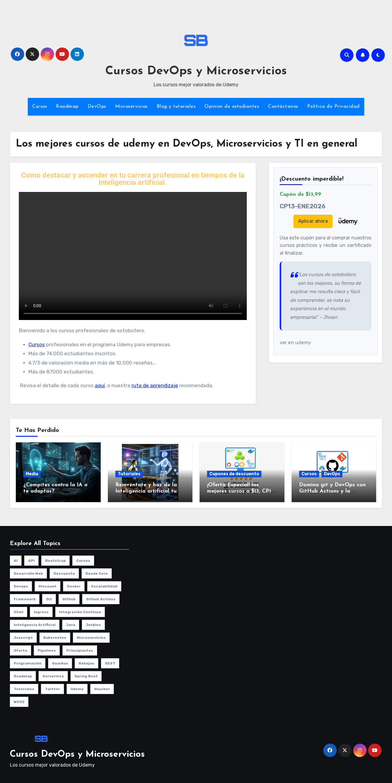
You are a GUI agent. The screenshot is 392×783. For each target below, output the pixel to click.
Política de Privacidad (333, 106)
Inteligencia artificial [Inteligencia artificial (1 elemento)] (35, 625)
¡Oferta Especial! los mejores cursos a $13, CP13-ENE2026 (241, 491)
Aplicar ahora (313, 221)
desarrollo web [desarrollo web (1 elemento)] (28, 573)
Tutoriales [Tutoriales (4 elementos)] (24, 689)
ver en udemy (295, 342)
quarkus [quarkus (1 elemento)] (60, 663)
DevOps (97, 106)
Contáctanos (283, 106)
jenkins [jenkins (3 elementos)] (93, 625)
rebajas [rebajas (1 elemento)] (86, 663)
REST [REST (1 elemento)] (110, 663)
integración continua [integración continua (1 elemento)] (80, 612)
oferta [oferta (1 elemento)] (20, 650)
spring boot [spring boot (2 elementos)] (86, 676)
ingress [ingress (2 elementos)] (41, 612)
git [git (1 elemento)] (49, 599)
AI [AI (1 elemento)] (16, 561)
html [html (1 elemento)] (18, 612)
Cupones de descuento (234, 473)
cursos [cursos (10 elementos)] (83, 561)
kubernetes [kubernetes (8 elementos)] (54, 638)
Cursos (39, 106)
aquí (100, 385)
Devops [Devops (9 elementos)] (21, 586)
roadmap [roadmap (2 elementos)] (23, 676)
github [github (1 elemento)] (69, 599)
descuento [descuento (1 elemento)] (64, 573)
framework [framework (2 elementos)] (25, 599)
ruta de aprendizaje (154, 385)
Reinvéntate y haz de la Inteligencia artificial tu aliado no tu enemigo (146, 491)
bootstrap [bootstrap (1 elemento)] (55, 561)
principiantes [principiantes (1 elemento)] (79, 650)
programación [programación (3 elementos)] (28, 663)
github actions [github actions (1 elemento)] (101, 599)
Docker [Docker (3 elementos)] (74, 586)
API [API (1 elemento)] (31, 561)
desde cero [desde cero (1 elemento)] (96, 573)
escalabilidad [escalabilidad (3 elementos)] (104, 586)
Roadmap (67, 106)
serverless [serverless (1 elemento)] (53, 676)
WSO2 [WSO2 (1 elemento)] (19, 702)
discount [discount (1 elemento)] (47, 586)
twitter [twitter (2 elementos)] (52, 689)
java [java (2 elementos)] (70, 625)
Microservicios (131, 106)
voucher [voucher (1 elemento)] (102, 689)
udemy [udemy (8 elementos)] (77, 689)
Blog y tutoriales (176, 106)
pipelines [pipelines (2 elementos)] (47, 650)
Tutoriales (129, 473)
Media (32, 473)
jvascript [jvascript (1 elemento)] (23, 638)
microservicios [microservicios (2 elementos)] (91, 638)
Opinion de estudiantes (231, 106)
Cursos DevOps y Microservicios (196, 71)
